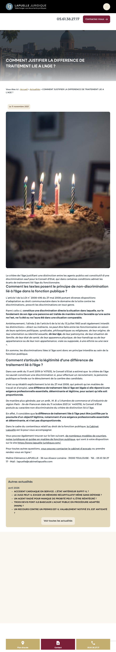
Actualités (35, 89)
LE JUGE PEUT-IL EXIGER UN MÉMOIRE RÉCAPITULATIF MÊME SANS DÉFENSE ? (58, 495)
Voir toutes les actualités (58, 521)
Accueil (24, 89)
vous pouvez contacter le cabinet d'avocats (66, 449)
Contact (58, 648)
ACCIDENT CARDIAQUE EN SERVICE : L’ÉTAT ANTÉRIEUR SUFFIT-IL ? (51, 492)
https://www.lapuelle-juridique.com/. (39, 443)
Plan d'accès (22, 648)
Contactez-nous (96, 19)
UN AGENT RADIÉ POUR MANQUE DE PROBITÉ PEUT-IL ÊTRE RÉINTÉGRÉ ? (55, 499)
